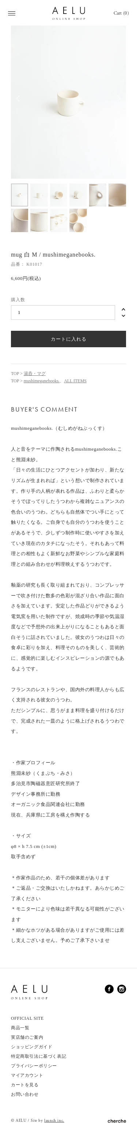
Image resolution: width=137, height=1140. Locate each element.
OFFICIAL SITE (27, 1018)
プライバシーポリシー (34, 1065)
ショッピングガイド (31, 1046)
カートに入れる (69, 339)
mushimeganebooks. (42, 380)
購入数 (18, 299)
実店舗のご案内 (27, 1037)
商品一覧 (20, 1027)
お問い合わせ (25, 1094)
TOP (15, 373)
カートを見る (25, 1084)
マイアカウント (27, 1075)
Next (119, 102)
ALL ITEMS (75, 380)
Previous (18, 102)
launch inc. (54, 1120)
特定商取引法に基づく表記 (38, 1056)
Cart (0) (121, 13)
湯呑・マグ (35, 373)
